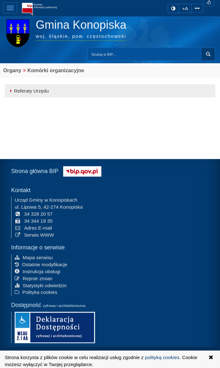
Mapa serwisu (34, 257)
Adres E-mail (33, 227)
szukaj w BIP (208, 54)
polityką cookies (162, 357)
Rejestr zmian (34, 278)
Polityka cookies (36, 292)
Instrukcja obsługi (37, 271)
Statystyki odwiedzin (41, 285)
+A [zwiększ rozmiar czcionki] (185, 8)
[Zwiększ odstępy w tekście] (197, 7)
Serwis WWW (34, 234)
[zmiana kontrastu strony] (173, 8)
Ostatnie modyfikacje (41, 264)
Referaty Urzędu (28, 91)
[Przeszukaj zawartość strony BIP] (144, 54)
